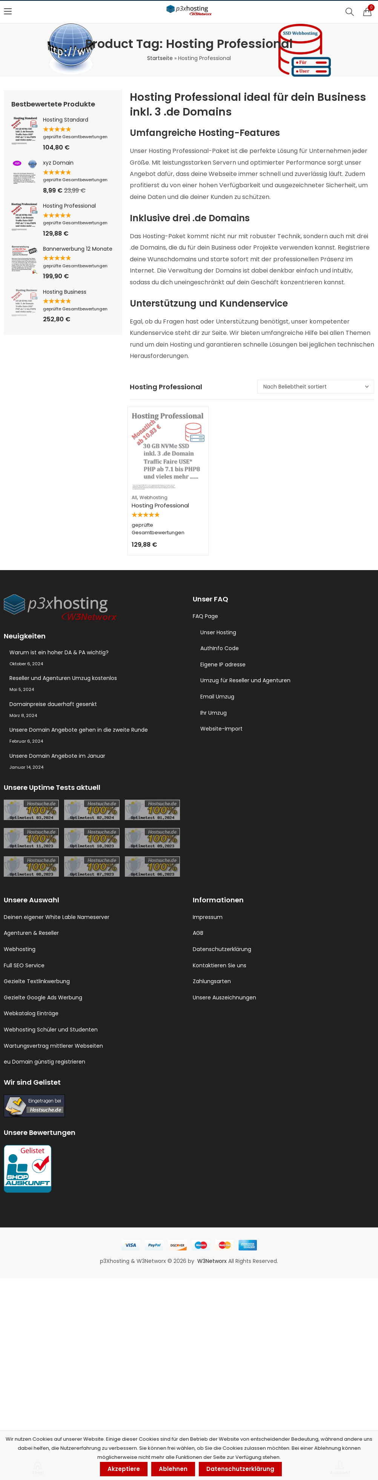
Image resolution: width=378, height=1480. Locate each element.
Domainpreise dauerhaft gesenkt (53, 704)
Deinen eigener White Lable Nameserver (56, 917)
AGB (198, 933)
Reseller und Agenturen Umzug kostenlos (63, 678)
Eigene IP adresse (223, 664)
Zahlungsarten (212, 981)
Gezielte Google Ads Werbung (43, 997)
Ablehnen (173, 1469)
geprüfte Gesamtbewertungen (75, 137)
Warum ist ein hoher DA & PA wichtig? (59, 652)
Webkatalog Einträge (31, 1013)
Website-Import (221, 728)
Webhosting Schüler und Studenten (51, 1029)
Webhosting (153, 497)
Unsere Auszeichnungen (224, 997)
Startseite (160, 58)
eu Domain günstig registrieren (44, 1061)
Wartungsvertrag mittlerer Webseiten (53, 1046)
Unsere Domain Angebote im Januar (57, 756)
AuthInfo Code (219, 648)
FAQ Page (205, 616)
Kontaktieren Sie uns (219, 965)
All (134, 497)
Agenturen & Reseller (31, 933)
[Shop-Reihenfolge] (315, 386)
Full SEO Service (24, 965)
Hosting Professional (160, 505)
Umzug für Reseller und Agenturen (245, 680)
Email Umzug (217, 696)
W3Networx (212, 1261)
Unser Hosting (218, 632)
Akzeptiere (124, 1469)
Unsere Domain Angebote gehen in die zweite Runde (78, 730)
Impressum (208, 917)
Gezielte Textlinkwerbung (37, 981)
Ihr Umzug (213, 713)
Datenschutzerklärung (222, 949)
